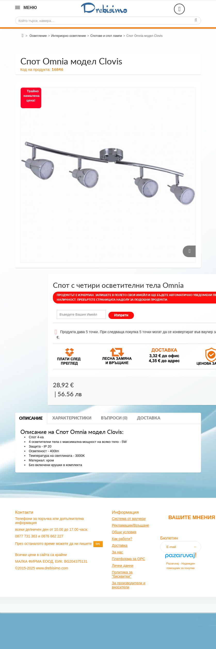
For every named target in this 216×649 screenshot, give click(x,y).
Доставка (148, 418)
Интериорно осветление (68, 36)
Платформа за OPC (128, 559)
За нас (117, 552)
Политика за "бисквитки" (122, 574)
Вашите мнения (191, 517)
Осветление (38, 36)
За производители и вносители (129, 585)
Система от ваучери (129, 519)
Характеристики (71, 418)
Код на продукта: (35, 69)
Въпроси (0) (114, 418)
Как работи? (122, 539)
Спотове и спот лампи (106, 36)
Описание (31, 418)
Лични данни (122, 565)
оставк (119, 545)
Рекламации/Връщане (130, 525)
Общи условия (124, 532)
